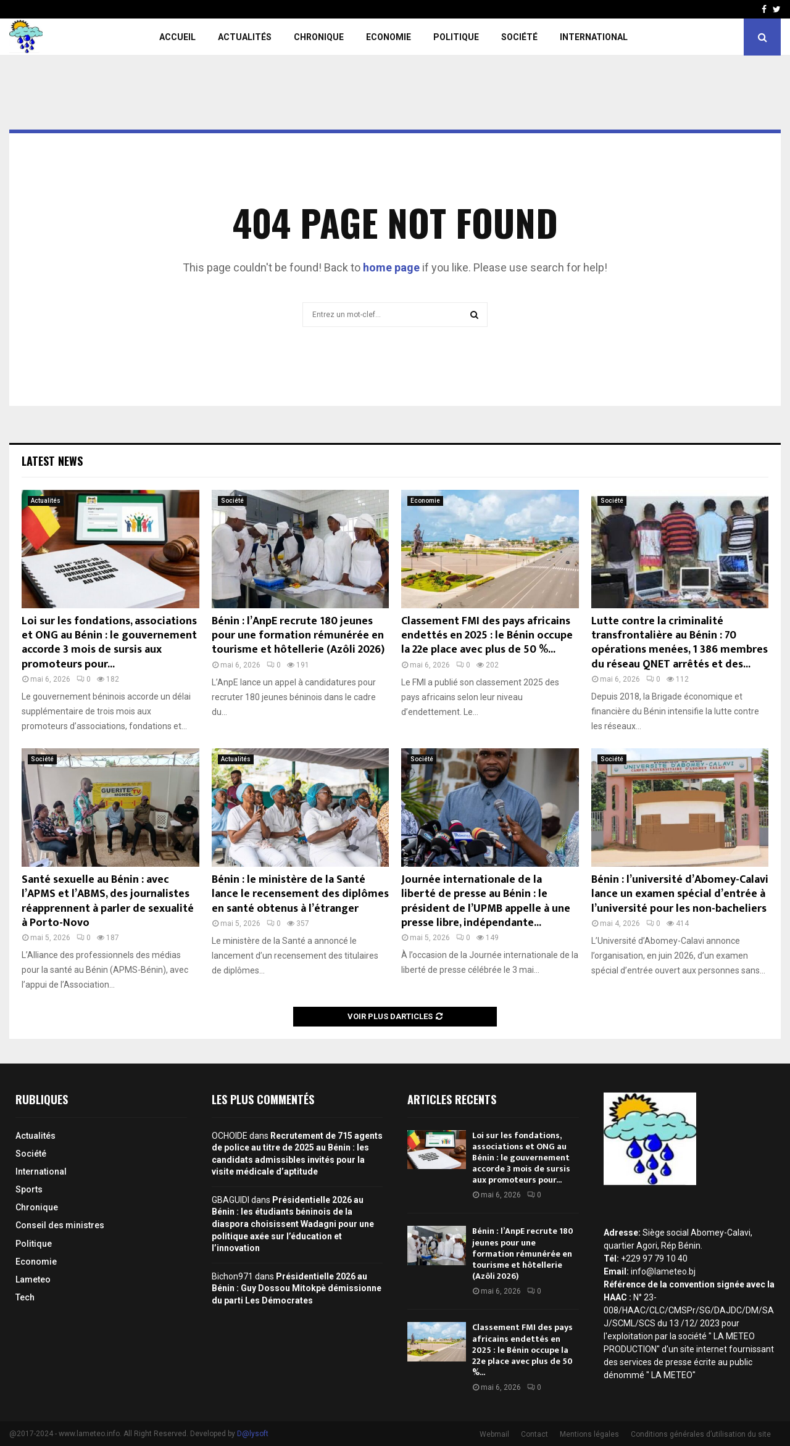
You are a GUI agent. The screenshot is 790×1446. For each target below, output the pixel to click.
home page (391, 267)
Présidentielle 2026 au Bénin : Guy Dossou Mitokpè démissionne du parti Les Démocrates (296, 1288)
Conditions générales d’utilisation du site (701, 1434)
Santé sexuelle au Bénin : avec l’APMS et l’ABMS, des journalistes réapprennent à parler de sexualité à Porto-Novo (108, 901)
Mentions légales (589, 1434)
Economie (388, 37)
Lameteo (33, 1279)
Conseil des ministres (59, 1225)
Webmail (494, 1434)
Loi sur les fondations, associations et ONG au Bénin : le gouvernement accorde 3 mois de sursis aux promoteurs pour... (109, 643)
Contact (534, 1434)
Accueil (177, 37)
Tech (25, 1297)
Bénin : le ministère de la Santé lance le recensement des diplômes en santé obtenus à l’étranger (300, 894)
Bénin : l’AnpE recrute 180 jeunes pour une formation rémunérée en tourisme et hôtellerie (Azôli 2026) (298, 635)
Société (519, 37)
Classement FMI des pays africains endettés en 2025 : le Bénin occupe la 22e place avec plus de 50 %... (487, 635)
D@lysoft (252, 1433)
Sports (29, 1189)
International (594, 37)
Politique (456, 37)
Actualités (245, 37)
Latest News (52, 461)
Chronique (319, 37)
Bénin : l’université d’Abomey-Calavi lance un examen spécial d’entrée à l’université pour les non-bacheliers (679, 894)
